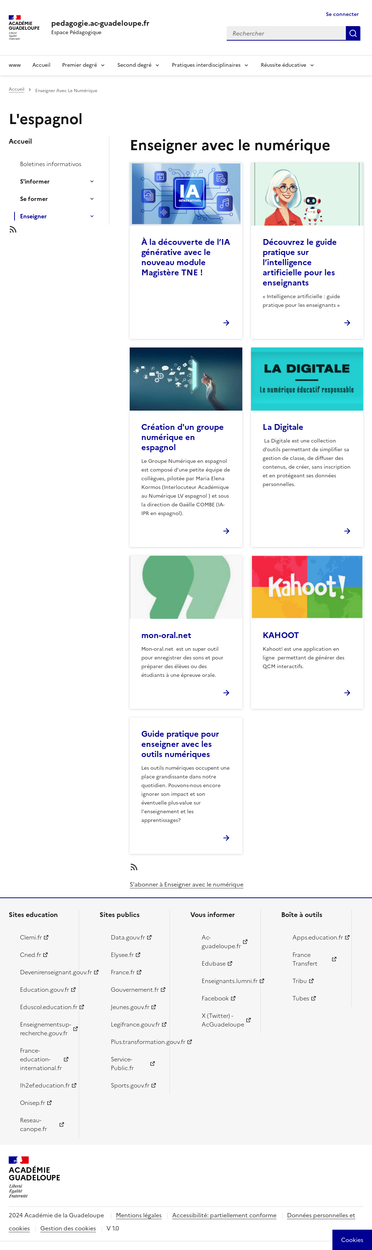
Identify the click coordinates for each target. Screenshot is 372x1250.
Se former (34, 198)
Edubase (214, 963)
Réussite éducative (283, 65)
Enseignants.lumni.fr (227, 980)
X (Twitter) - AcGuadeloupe (223, 1020)
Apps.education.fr (317, 937)
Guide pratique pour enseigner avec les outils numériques (180, 744)
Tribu (299, 980)
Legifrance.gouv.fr (135, 1024)
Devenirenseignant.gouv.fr (45, 972)
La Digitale (283, 427)
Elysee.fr (122, 954)
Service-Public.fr (122, 1063)
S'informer (35, 181)
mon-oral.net (166, 635)
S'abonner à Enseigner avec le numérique (186, 884)
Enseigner (33, 216)
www (15, 65)
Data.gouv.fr (128, 937)
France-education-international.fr (41, 1059)
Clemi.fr (31, 937)
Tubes (300, 998)
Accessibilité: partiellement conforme (224, 1215)
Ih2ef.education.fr (45, 1085)
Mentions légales (139, 1215)
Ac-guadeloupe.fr (221, 941)
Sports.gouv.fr (130, 1085)
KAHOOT (281, 635)
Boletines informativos (50, 164)
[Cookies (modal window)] (352, 1240)
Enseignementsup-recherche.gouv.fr (45, 1028)
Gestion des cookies (68, 1228)
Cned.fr (30, 954)
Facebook (215, 998)
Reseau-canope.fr (33, 1124)
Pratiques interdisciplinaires (206, 65)
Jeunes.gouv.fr (130, 1007)
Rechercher (353, 33)
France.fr (123, 972)
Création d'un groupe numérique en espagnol (182, 437)
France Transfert (305, 959)
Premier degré (79, 65)
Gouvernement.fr (135, 989)
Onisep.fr (32, 1102)
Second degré (134, 65)
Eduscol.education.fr (45, 1007)
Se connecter (342, 14)
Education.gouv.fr (44, 989)
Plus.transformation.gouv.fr (136, 1041)
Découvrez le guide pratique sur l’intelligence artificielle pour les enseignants (300, 262)
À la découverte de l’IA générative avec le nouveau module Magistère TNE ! (185, 257)
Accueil (41, 65)
